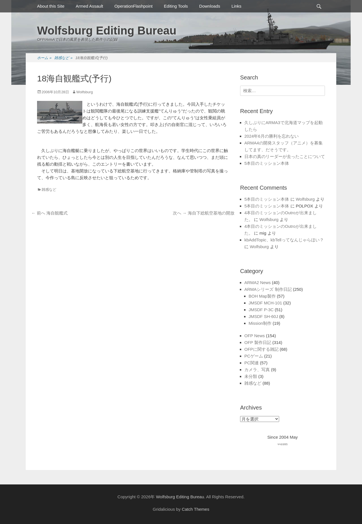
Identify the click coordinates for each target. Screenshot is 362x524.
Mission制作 (260, 323)
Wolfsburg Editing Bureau (106, 30)
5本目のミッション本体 (266, 163)
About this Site (50, 6)
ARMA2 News (257, 282)
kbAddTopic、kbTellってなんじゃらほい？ (284, 239)
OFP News (254, 335)
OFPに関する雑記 (261, 349)
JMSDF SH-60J (263, 316)
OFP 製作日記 (257, 342)
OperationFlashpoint (133, 6)
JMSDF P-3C (261, 309)
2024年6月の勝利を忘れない (271, 136)
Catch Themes (195, 509)
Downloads (209, 6)
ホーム (44, 58)
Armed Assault (89, 6)
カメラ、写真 (257, 369)
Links (237, 6)
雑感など (63, 58)
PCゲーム (253, 356)
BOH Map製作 (262, 296)
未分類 (250, 376)
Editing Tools (176, 6)
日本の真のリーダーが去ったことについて (284, 156)
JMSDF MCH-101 (265, 302)
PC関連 (251, 362)
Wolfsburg (84, 92)
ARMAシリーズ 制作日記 (268, 289)
